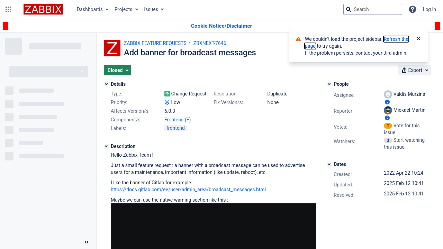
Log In (429, 9)
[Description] (106, 146)
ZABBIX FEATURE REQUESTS (155, 43)
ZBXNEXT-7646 (209, 43)
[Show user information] (387, 102)
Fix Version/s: (228, 102)
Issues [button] (151, 9)
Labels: (118, 128)
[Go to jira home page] (43, 9)
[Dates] (329, 164)
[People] (329, 84)
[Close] (418, 39)
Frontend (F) (177, 119)
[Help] (412, 9)
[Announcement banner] (221, 26)
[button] (8, 9)
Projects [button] (123, 9)
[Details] (106, 84)
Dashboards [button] (90, 9)
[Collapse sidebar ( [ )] (86, 242)
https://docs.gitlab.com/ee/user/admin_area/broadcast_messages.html (188, 189)
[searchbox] (372, 9)
